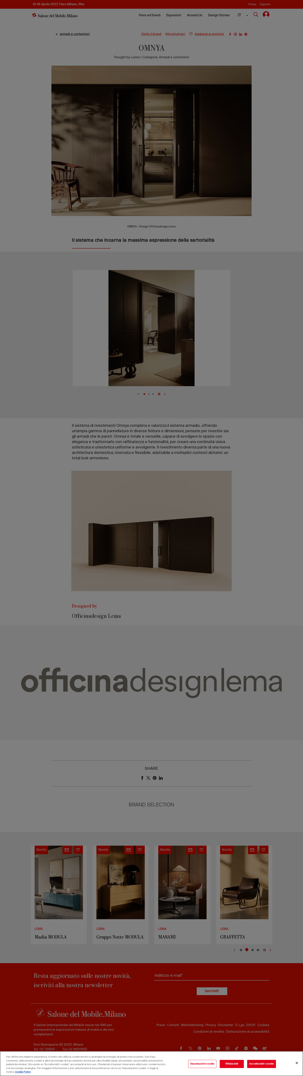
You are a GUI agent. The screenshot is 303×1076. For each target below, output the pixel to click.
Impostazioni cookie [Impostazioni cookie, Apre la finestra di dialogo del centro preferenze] (202, 1064)
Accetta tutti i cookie (261, 1064)
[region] (151, 1063)
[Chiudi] (297, 1063)
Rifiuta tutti (232, 1064)
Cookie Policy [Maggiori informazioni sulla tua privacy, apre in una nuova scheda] (23, 1072)
